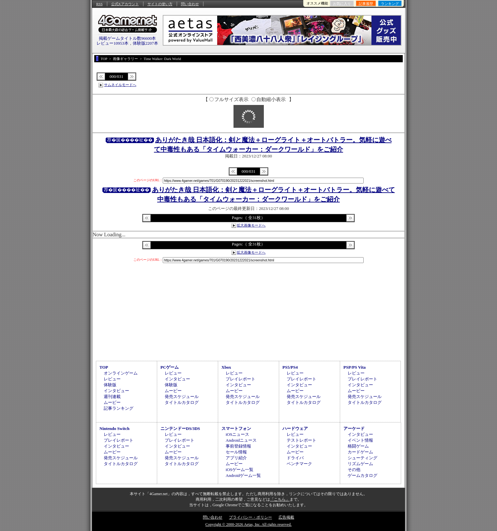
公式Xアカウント (125, 4)
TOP (103, 367)
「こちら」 (280, 499)
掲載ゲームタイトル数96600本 (127, 38)
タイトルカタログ (182, 402)
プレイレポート (240, 378)
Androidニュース (241, 440)
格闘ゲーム (358, 446)
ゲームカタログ (362, 475)
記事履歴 (366, 4)
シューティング (362, 457)
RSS (99, 4)
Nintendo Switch (114, 428)
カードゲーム (360, 452)
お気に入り (342, 4)
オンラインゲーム (121, 373)
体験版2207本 (145, 43)
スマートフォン (236, 428)
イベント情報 (360, 440)
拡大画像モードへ (251, 225)
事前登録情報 (238, 446)
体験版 (110, 384)
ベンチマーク (299, 463)
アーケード (354, 428)
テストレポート (301, 440)
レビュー (112, 378)
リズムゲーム (360, 463)
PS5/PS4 (290, 367)
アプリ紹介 (236, 457)
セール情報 (236, 452)
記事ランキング (118, 408)
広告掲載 (286, 517)
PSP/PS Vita (354, 367)
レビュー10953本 (112, 43)
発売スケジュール (182, 396)
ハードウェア (295, 428)
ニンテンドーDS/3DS (180, 428)
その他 (354, 469)
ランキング (390, 4)
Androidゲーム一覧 (243, 475)
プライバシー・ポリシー (250, 517)
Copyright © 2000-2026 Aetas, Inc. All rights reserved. (248, 524)
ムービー (112, 402)
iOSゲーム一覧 (239, 469)
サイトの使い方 (160, 4)
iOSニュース (237, 434)
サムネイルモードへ (120, 85)
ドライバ (295, 457)
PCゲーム (169, 367)
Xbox (226, 367)
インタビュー (116, 390)
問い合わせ (190, 4)
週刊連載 (112, 396)
